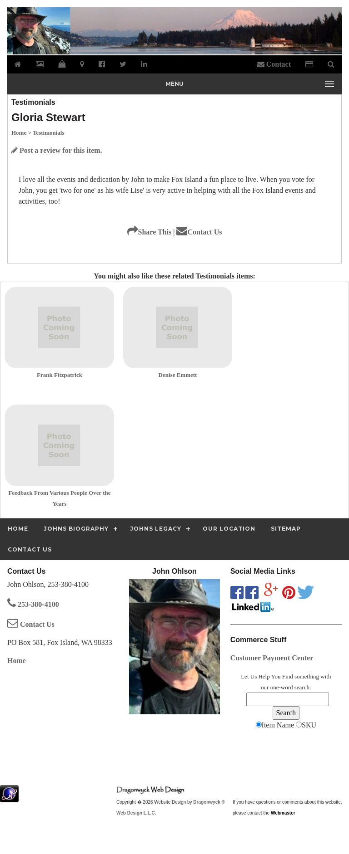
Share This (149, 232)
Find (287, 676)
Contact (274, 64)
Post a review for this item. (56, 150)
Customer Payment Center (272, 658)
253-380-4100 (33, 604)
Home (16, 660)
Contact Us (199, 232)
